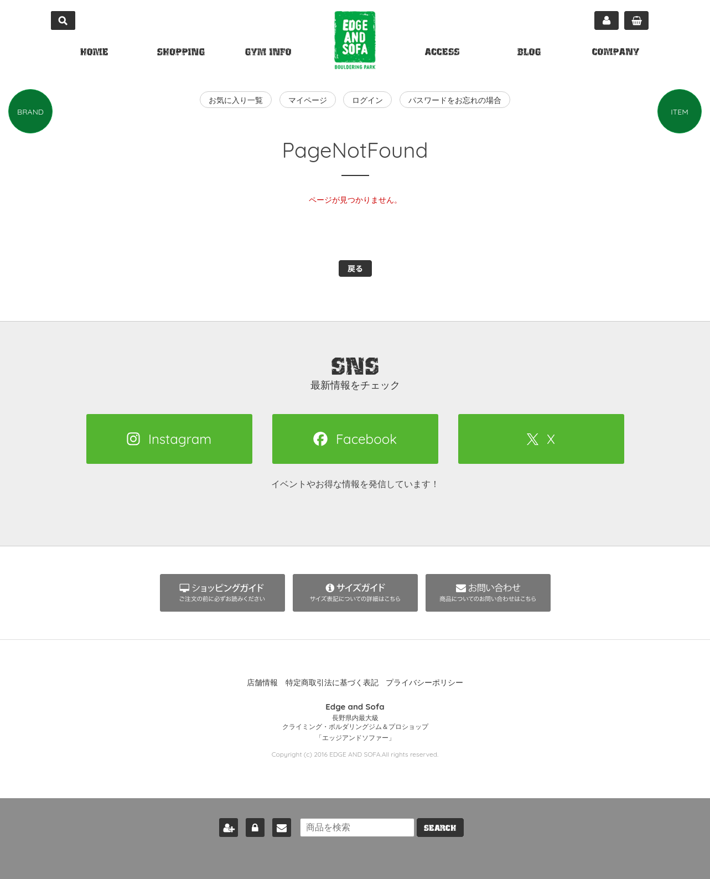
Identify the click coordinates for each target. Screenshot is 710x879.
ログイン (367, 100)
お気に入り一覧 (236, 100)
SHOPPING (181, 53)
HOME (94, 53)
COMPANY (615, 53)
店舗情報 (262, 682)
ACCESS (442, 53)
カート (636, 20)
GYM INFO (268, 53)
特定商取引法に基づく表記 (332, 682)
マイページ (606, 20)
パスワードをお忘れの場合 (454, 100)
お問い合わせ (280, 825)
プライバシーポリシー (424, 682)
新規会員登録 (227, 825)
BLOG (529, 53)
